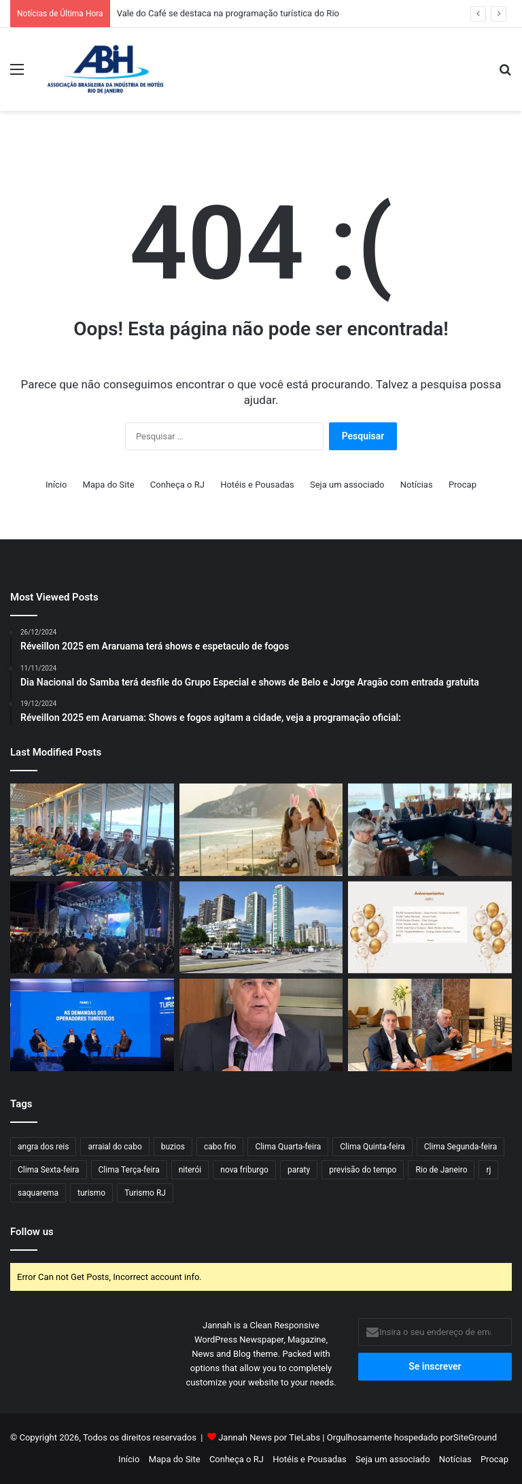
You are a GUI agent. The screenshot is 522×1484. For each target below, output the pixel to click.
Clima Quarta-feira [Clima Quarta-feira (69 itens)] (288, 1146)
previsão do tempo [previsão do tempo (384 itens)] (362, 1170)
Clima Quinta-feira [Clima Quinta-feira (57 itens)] (372, 1146)
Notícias (416, 484)
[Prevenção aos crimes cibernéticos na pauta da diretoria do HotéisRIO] (430, 1025)
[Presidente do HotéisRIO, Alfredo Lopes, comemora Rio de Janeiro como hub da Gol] (261, 1025)
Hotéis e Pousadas (257, 484)
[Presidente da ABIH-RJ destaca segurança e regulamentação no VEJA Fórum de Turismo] (92, 1025)
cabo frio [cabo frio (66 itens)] (220, 1146)
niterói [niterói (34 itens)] (190, 1170)
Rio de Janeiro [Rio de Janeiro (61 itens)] (441, 1170)
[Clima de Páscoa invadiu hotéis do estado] (261, 829)
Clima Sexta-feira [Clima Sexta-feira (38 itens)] (49, 1170)
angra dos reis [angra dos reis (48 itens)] (43, 1146)
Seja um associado (347, 484)
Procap (462, 484)
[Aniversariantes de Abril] (430, 927)
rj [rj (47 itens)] (488, 1170)
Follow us (32, 1232)
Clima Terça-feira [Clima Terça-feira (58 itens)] (129, 1170)
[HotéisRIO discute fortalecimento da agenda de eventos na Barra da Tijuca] (430, 829)
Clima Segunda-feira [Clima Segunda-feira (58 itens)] (460, 1146)
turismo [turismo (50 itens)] (91, 1193)
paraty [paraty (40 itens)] (299, 1170)
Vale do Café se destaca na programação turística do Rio (228, 13)
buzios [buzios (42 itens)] (173, 1146)
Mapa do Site (109, 484)
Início (56, 484)
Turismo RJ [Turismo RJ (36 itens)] (145, 1193)
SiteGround (475, 1437)
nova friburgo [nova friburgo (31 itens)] (244, 1170)
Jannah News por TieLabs (269, 1437)
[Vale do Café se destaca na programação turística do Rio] (92, 927)
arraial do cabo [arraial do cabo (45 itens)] (114, 1146)
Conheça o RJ (177, 484)
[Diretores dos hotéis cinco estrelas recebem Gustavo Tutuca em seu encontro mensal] (92, 829)
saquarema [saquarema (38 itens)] (38, 1193)
